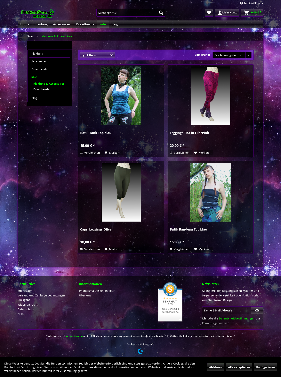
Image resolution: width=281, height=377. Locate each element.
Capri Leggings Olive (95, 229)
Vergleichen (90, 152)
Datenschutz (26, 309)
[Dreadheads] (85, 24)
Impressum (25, 291)
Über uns (85, 295)
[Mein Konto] (227, 13)
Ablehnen (215, 367)
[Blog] (115, 24)
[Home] (25, 24)
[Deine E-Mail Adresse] (226, 310)
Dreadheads (39, 69)
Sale (34, 77)
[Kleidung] (41, 24)
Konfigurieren (265, 367)
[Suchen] (161, 13)
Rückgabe (24, 300)
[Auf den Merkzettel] (112, 152)
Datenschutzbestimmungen (237, 318)
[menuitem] (130, 13)
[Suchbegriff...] (130, 13)
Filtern (89, 55)
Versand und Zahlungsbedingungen (41, 295)
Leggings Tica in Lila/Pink (189, 133)
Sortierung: (202, 55)
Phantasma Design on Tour (97, 291)
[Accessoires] (61, 24)
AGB (20, 314)
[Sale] (103, 24)
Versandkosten (74, 336)
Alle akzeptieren (239, 367)
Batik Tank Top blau (95, 133)
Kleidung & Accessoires (48, 83)
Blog (34, 98)
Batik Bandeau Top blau (188, 229)
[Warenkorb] (252, 13)
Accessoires (39, 61)
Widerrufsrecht (27, 304)
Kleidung (37, 53)
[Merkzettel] (209, 13)
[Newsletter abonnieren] (257, 310)
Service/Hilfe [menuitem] (250, 3)
